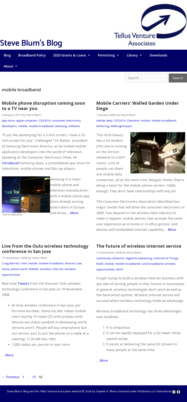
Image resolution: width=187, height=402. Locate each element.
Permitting (110, 55)
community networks (110, 258)
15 (34, 377)
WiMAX (34, 269)
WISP (119, 269)
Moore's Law (73, 263)
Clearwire (133, 120)
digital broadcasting (139, 258)
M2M (99, 263)
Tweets (23, 283)
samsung (61, 126)
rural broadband (152, 263)
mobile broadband (41, 126)
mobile (22, 126)
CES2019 (45, 120)
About (12, 66)
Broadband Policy (32, 55)
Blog (7, 55)
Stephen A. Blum (106, 391)
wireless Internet (51, 269)
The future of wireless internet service (138, 246)
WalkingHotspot (121, 126)
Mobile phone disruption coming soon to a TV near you (43, 105)
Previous (11, 377)
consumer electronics (66, 120)
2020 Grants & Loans (73, 55)
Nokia (5, 269)
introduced (10, 163)
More (74, 213)
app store (8, 120)
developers (9, 126)
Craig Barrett (10, 263)
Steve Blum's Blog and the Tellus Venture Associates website (44, 391)
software (74, 126)
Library (136, 55)
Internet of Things (166, 258)
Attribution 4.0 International (158, 391)
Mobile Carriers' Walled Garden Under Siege (137, 105)
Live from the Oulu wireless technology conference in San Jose (45, 248)
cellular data (104, 120)
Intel (24, 263)
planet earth (19, 269)
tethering (102, 126)
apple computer (26, 120)
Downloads (158, 55)
